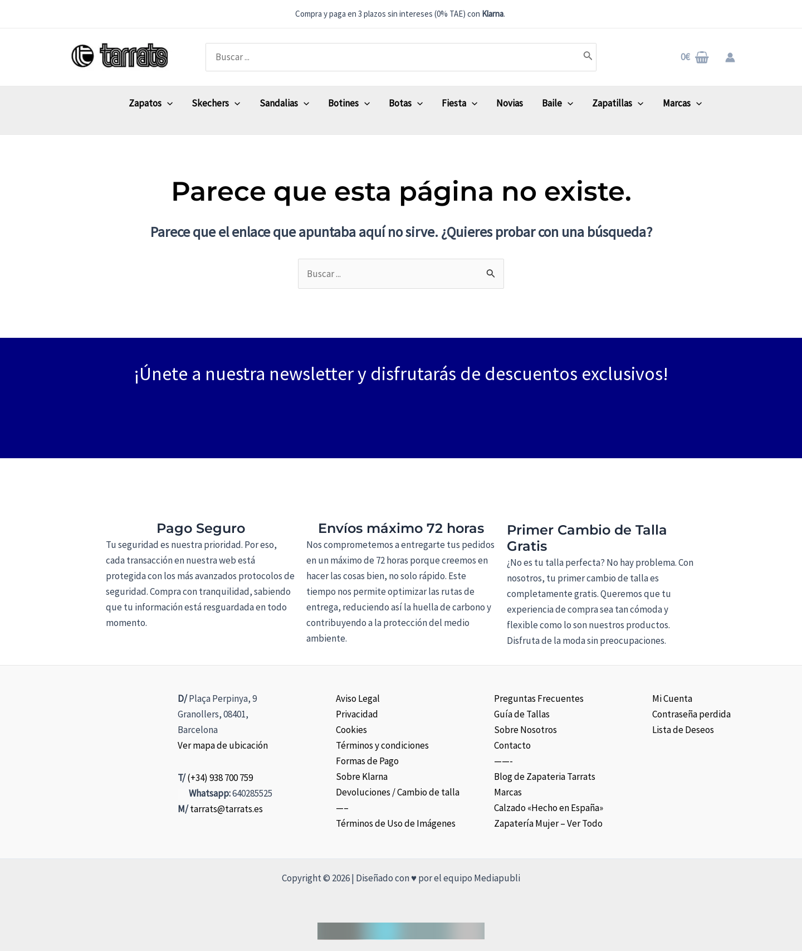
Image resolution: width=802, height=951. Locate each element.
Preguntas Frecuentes (539, 698)
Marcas (508, 792)
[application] (167, 103)
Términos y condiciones (382, 745)
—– (342, 808)
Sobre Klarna (362, 776)
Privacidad (357, 714)
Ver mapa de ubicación (223, 745)
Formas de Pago (367, 761)
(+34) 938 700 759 (220, 778)
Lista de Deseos (683, 730)
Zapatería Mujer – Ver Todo (548, 823)
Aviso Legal (358, 698)
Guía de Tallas (522, 714)
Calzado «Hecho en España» (548, 808)
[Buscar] (588, 56)
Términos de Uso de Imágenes (396, 823)
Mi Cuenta (672, 698)
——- (503, 761)
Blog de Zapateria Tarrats (544, 776)
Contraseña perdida (691, 714)
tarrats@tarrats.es (226, 809)
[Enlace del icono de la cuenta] (730, 57)
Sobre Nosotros (525, 730)
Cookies (351, 730)
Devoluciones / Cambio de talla (397, 792)
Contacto (512, 745)
